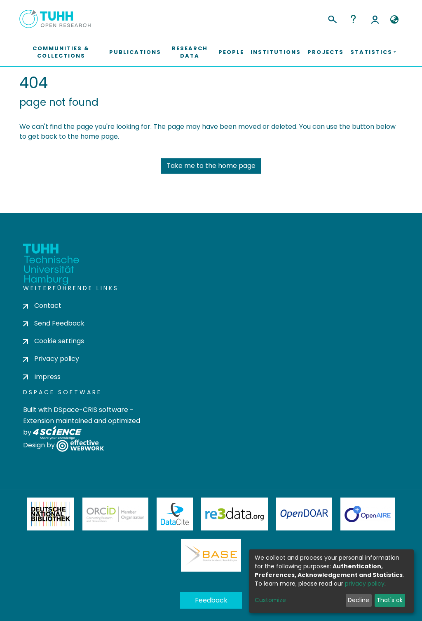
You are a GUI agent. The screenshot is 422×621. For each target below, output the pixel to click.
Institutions (276, 52)
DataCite (175, 514)
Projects (325, 52)
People (231, 52)
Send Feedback (53, 323)
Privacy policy (51, 358)
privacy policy (364, 583)
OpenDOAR (304, 514)
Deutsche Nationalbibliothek (50, 514)
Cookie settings (53, 341)
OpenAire (368, 514)
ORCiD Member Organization (115, 514)
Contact (42, 305)
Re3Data (234, 514)
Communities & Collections (61, 52)
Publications (135, 52)
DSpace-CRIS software (91, 409)
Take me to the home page (211, 165)
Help (353, 19)
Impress (42, 376)
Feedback (211, 600)
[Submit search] (332, 18)
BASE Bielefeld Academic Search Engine (211, 555)
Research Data (190, 52)
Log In (375, 19)
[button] (394, 20)
